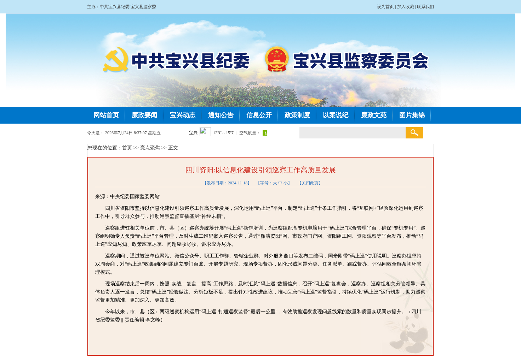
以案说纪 (335, 115)
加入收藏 (405, 6)
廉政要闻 (144, 115)
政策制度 (297, 115)
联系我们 (425, 6)
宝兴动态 (182, 115)
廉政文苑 (374, 115)
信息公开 (259, 115)
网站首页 (106, 115)
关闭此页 (310, 182)
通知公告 (221, 115)
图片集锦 (412, 115)
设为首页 (385, 6)
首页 (127, 147)
